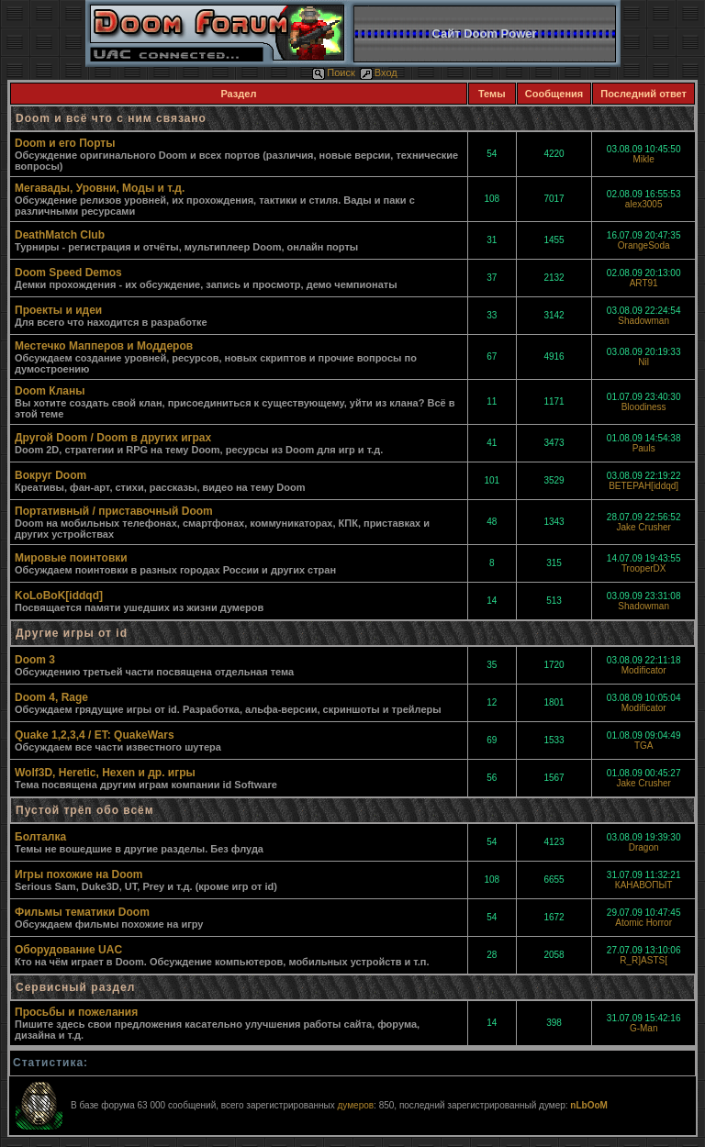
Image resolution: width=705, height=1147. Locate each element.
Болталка (40, 836)
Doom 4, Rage (51, 697)
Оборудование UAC (68, 949)
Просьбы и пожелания (76, 1012)
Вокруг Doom (50, 475)
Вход (378, 72)
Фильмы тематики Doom (82, 912)
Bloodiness (643, 407)
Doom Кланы (49, 390)
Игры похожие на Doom (79, 874)
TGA (644, 746)
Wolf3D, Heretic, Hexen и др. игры (105, 772)
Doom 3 (35, 659)
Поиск (333, 72)
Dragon (644, 847)
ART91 (644, 283)
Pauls (643, 448)
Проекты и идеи (58, 310)
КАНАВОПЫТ (644, 885)
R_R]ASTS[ (643, 960)
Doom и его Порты (65, 143)
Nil (643, 362)
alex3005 (644, 204)
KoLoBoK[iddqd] (59, 595)
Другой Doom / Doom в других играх (113, 437)
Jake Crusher (643, 527)
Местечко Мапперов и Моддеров (104, 346)
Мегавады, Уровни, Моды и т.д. (100, 188)
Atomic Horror (643, 923)
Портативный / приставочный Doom (114, 511)
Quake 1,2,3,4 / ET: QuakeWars (94, 735)
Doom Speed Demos (68, 272)
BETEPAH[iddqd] (643, 486)
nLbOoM (589, 1105)
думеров (355, 1105)
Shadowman (643, 321)
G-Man (644, 1028)
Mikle (643, 159)
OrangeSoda (644, 245)
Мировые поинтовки (71, 557)
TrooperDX (643, 568)
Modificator (643, 670)
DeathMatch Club (60, 234)
